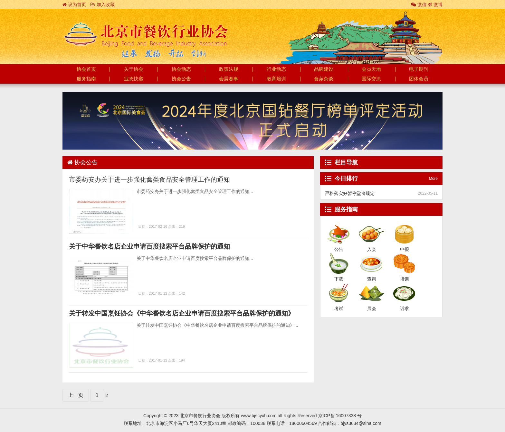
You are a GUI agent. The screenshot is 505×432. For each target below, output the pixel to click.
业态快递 (133, 78)
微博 (435, 4)
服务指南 (86, 78)
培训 (404, 263)
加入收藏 (103, 4)
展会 (371, 293)
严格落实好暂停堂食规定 (350, 193)
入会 (371, 233)
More (433, 178)
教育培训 (276, 78)
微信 (418, 4)
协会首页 (86, 69)
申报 (404, 233)
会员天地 (371, 69)
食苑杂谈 (323, 78)
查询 (371, 263)
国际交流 (371, 78)
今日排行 (346, 178)
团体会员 (418, 78)
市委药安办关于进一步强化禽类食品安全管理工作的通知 (149, 179)
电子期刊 (418, 69)
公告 (338, 233)
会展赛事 (228, 78)
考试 (338, 293)
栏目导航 (346, 162)
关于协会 (133, 69)
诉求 (404, 293)
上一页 (75, 395)
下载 (338, 263)
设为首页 (74, 4)
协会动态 (181, 69)
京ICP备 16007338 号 (340, 415)
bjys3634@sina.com (360, 423)
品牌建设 (323, 69)
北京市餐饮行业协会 (145, 34)
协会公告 (181, 78)
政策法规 (228, 69)
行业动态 (276, 69)
